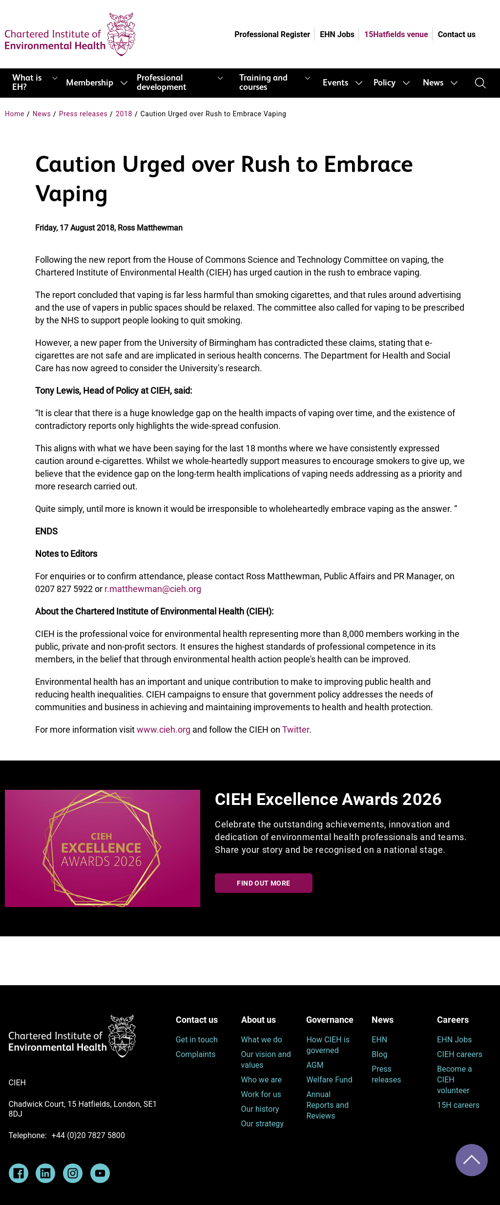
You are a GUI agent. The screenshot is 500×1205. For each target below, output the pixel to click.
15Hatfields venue (396, 34)
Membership (89, 83)
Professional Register (272, 34)
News (433, 83)
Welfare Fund (329, 1079)
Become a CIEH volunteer (454, 1079)
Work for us (261, 1094)
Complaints (196, 1054)
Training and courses (263, 83)
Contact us (457, 34)
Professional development (162, 83)
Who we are (261, 1079)
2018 (124, 114)
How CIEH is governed (328, 1045)
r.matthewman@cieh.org (152, 589)
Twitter (295, 729)
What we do (261, 1039)
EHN (379, 1039)
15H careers (458, 1105)
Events (335, 83)
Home (14, 114)
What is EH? (27, 83)
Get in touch (197, 1039)
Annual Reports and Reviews (327, 1105)
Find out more (263, 883)
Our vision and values (266, 1060)
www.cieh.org (163, 729)
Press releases (83, 114)
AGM (314, 1065)
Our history (260, 1109)
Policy (385, 83)
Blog (379, 1054)
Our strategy (262, 1123)
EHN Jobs (337, 34)
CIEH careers (459, 1054)
